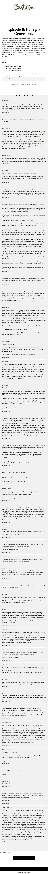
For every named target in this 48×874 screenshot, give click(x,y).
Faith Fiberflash (6, 488)
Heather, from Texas (6, 568)
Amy (3, 583)
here (17, 549)
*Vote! (10, 54)
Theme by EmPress (27, 872)
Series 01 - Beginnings (32, 84)
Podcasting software (20, 50)
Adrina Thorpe (9, 66)
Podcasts (24, 84)
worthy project (6, 52)
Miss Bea (4, 749)
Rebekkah (4, 128)
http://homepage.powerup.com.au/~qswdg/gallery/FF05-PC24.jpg (18, 600)
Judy (3, 629)
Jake (3, 541)
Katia (3, 385)
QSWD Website (16, 599)
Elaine (3, 361)
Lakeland (43, 48)
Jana (3, 289)
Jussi (3, 664)
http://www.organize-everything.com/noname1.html (15, 478)
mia (3, 609)
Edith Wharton (19, 52)
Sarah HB (4, 649)
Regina (3, 307)
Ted (34, 46)
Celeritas (4, 781)
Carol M (4, 341)
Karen (3, 594)
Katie (3, 679)
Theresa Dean (5, 722)
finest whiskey (18, 54)
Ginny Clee (8, 68)
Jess (3, 469)
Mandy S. (4, 187)
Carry (3, 442)
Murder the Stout (10, 70)
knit (44, 52)
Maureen (4, 155)
